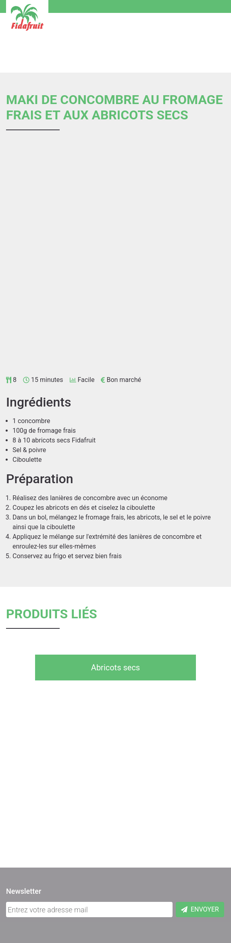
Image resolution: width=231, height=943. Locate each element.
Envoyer (200, 909)
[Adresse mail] (89, 909)
